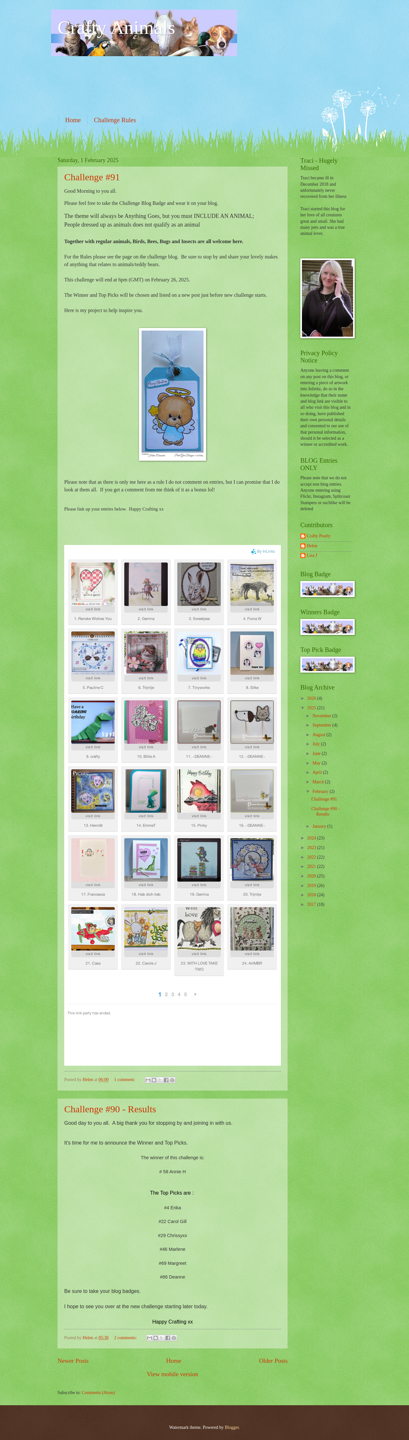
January (320, 826)
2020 (312, 876)
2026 (312, 698)
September (322, 725)
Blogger (232, 1427)
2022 (312, 857)
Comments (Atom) (98, 1392)
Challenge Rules (115, 119)
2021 (312, 866)
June (317, 753)
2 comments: (126, 1337)
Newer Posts (73, 1360)
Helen (312, 545)
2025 (312, 707)
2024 (312, 838)
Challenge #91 (92, 177)
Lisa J (312, 555)
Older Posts (273, 1360)
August (319, 734)
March (319, 782)
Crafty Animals (116, 27)
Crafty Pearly (318, 535)
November (322, 715)
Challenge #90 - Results (110, 1109)
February (321, 791)
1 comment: (125, 1079)
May (317, 763)
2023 (312, 847)
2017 (312, 904)
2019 (312, 885)
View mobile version (172, 1374)
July (317, 744)
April (318, 772)
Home (73, 119)
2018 (312, 894)
